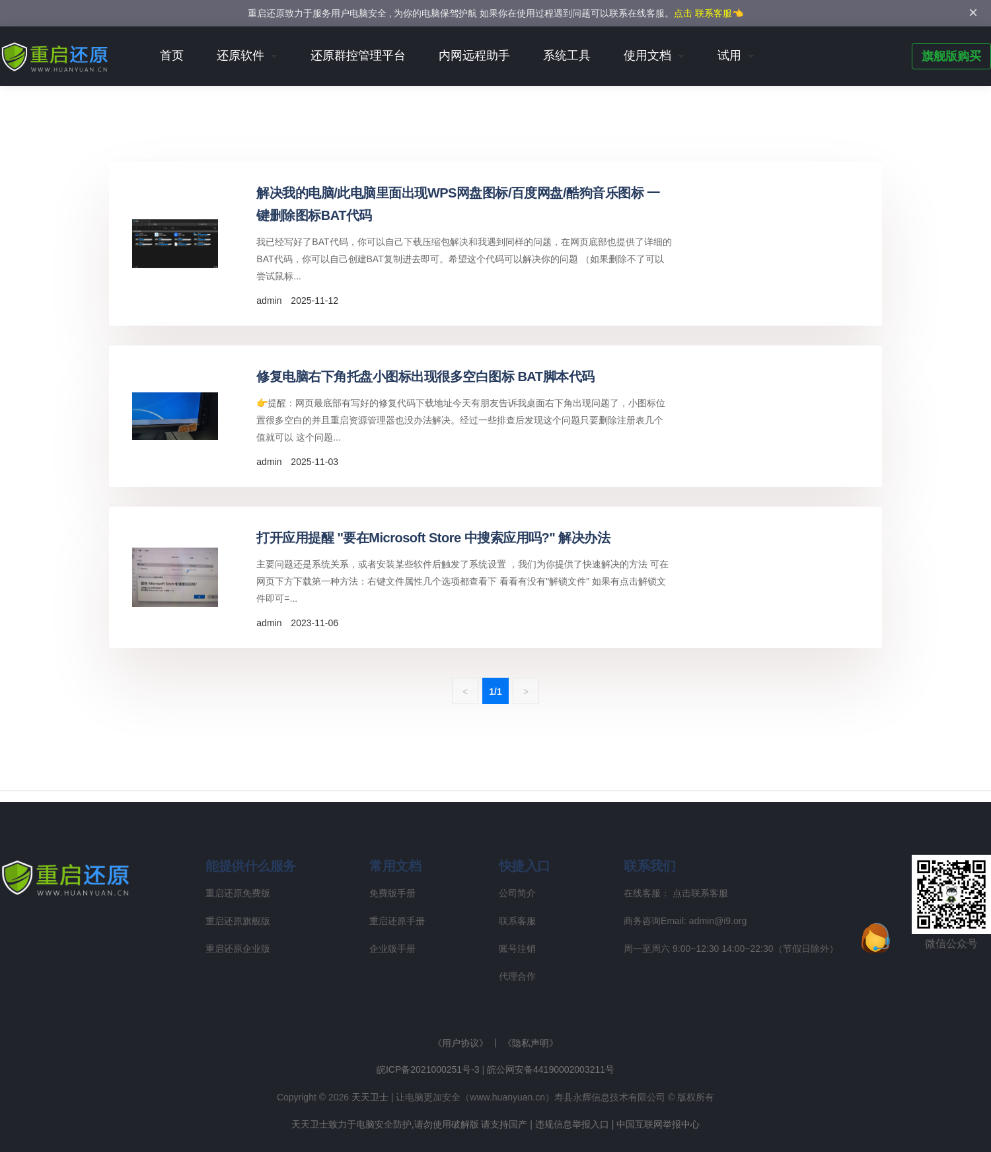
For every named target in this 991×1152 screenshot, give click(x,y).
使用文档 (647, 55)
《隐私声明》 (530, 1043)
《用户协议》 (460, 1043)
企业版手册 (392, 948)
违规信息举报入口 (572, 1124)
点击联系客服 (700, 893)
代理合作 (517, 976)
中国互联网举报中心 (658, 1124)
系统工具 (567, 55)
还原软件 (240, 55)
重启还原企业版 (237, 948)
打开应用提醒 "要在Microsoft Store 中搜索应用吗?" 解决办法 (433, 537)
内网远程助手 (474, 55)
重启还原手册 (397, 921)
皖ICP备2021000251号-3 (428, 1069)
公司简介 (517, 893)
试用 (729, 55)
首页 (172, 55)
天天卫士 (369, 1097)
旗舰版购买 (951, 56)
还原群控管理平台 (358, 55)
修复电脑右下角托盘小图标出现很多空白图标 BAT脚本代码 (425, 376)
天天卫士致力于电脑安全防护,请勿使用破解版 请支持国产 (409, 1124)
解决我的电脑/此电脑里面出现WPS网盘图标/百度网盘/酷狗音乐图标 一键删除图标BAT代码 (457, 204)
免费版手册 (392, 893)
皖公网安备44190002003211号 (550, 1069)
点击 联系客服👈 (708, 13)
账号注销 (517, 948)
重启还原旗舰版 (237, 921)
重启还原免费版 (237, 893)
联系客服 (517, 921)
